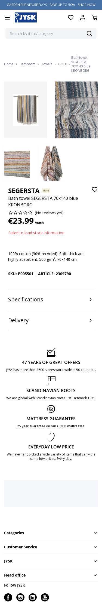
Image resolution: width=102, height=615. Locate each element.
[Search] (89, 33)
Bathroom (27, 64)
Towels (46, 64)
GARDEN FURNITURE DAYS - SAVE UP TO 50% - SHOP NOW (51, 4)
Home (9, 64)
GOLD (62, 64)
